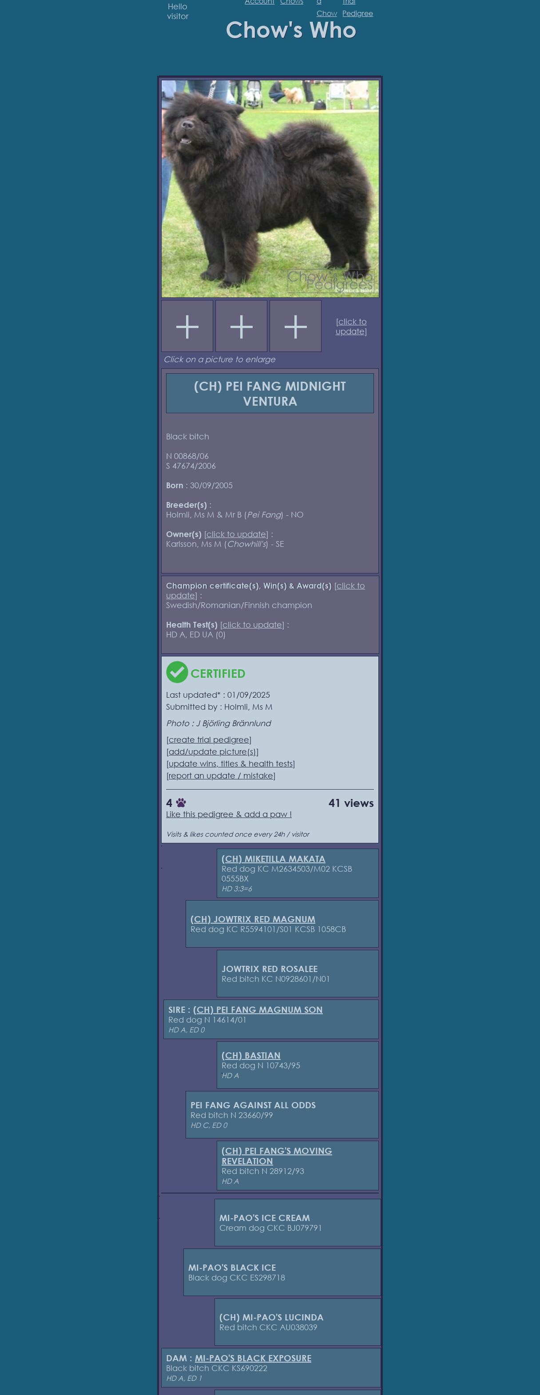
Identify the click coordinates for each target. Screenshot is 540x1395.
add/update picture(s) (212, 751)
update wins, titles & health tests (231, 763)
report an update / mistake (221, 775)
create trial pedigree (209, 739)
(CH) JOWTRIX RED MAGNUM (253, 919)
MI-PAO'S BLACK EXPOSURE (253, 1358)
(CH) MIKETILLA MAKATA (274, 859)
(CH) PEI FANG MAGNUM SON (258, 1009)
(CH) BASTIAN (251, 1055)
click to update (351, 326)
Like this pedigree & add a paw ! (229, 814)
